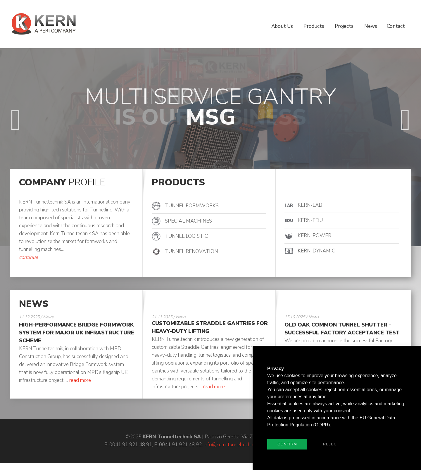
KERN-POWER (314, 235)
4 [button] (224, 157)
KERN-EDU (310, 220)
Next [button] (405, 112)
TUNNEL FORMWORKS (192, 205)
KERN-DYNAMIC (316, 250)
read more (80, 380)
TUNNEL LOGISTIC (186, 236)
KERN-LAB (310, 205)
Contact (396, 26)
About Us (282, 26)
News (370, 26)
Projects (344, 26)
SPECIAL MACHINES (188, 221)
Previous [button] (16, 112)
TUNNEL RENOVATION (191, 251)
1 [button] (196, 157)
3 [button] (215, 157)
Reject (331, 444)
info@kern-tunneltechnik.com (235, 444)
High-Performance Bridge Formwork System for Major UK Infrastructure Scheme (76, 332)
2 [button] (205, 157)
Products (313, 26)
